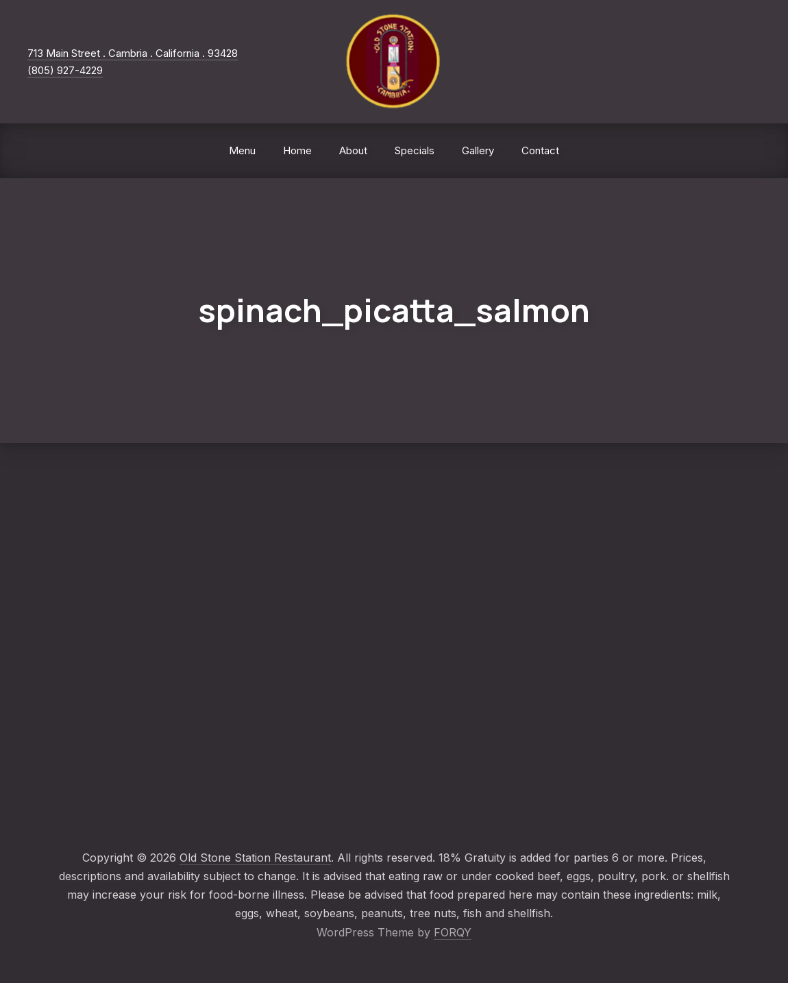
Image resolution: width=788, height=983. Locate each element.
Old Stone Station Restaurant (255, 857)
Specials (414, 150)
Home (297, 150)
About (353, 150)
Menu (242, 150)
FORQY (452, 932)
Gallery (478, 150)
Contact (540, 150)
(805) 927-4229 (65, 70)
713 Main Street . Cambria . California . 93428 (132, 53)
